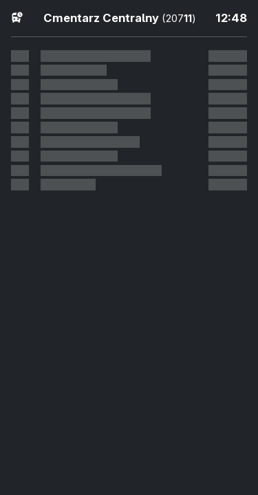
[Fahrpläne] (17, 17)
